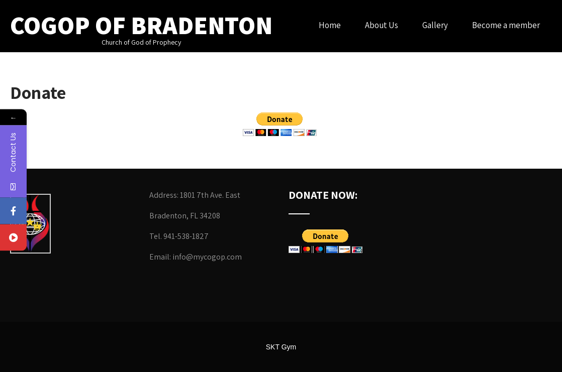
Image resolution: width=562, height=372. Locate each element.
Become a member (506, 25)
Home (330, 25)
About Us (381, 25)
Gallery (435, 25)
